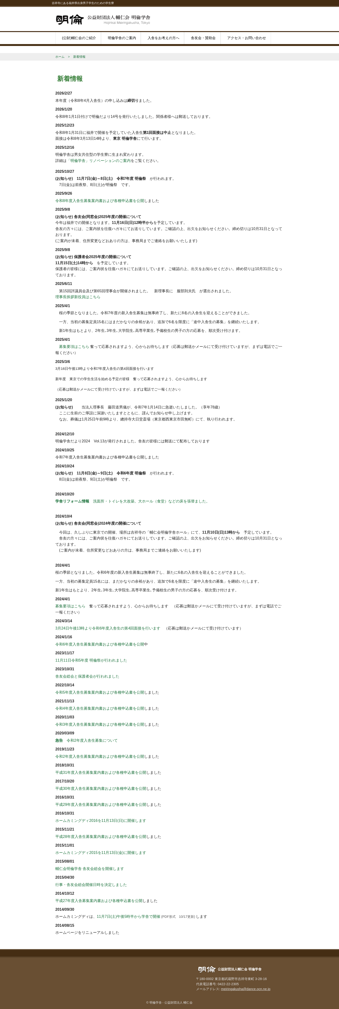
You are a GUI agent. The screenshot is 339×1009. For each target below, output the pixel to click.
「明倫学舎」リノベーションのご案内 (99, 161)
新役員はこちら (87, 297)
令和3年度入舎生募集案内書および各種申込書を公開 (99, 724)
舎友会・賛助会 (203, 38)
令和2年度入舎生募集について (86, 740)
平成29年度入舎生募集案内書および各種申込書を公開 (100, 805)
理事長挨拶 (64, 297)
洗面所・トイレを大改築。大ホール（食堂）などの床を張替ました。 (132, 501)
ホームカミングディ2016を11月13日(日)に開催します (100, 821)
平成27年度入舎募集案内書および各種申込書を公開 (98, 901)
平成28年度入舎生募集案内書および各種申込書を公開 (100, 837)
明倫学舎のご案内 (122, 38)
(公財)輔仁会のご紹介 (79, 38)
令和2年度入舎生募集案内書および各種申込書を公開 (99, 756)
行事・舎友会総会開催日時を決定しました (91, 885)
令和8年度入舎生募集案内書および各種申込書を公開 (99, 201)
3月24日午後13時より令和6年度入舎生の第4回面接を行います (107, 628)
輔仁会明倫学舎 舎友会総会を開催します (89, 869)
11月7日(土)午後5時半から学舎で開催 (128, 916)
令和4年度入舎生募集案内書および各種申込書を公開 (99, 708)
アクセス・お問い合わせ (246, 38)
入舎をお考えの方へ (163, 38)
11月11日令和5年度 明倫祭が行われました (91, 660)
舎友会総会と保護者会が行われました (87, 676)
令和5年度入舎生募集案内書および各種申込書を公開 (99, 692)
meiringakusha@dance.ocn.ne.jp (245, 989)
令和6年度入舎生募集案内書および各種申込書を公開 (99, 644)
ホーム (60, 56)
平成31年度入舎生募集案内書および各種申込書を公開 (100, 772)
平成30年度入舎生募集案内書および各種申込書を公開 (100, 789)
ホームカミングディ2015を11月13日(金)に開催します (100, 853)
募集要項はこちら (72, 347)
